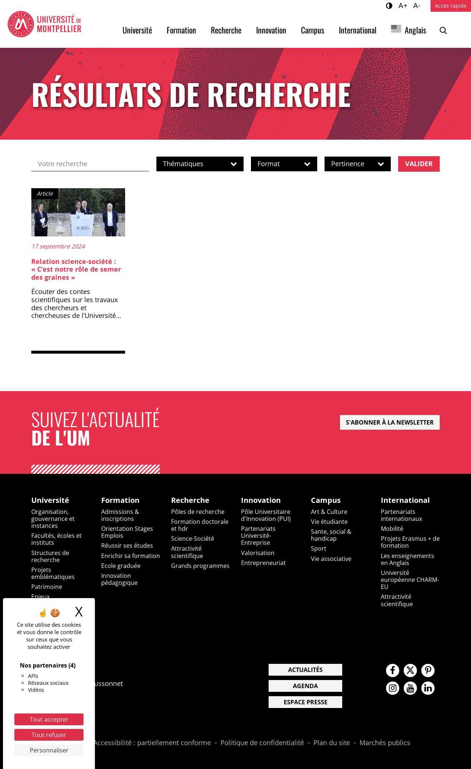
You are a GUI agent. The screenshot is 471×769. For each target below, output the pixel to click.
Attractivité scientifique (187, 551)
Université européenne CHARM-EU (410, 580)
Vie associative (331, 559)
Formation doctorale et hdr (200, 525)
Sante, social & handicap (331, 535)
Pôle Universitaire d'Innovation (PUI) (266, 515)
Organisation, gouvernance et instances (53, 519)
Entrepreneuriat (263, 563)
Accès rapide (451, 5)
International (357, 30)
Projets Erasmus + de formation (410, 542)
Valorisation (258, 553)
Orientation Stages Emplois (127, 532)
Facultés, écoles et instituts (56, 539)
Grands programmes (200, 566)
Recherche (226, 30)
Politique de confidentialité (262, 743)
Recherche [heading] (190, 500)
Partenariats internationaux (401, 515)
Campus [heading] (326, 500)
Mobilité (392, 529)
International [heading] (405, 500)
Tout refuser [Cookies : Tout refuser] (49, 735)
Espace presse (305, 702)
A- (417, 5)
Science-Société (192, 538)
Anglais (415, 30)
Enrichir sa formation (130, 556)
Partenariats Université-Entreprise (258, 536)
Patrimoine (46, 587)
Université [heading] (50, 500)
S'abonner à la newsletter (390, 422)
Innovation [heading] (261, 500)
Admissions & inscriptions (120, 515)
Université (137, 30)
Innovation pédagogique (119, 579)
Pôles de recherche (197, 512)
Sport (318, 548)
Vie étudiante (329, 522)
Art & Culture (329, 512)
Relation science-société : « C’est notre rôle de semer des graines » (76, 269)
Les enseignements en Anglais (407, 559)
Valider (419, 163)
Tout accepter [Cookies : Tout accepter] (49, 719)
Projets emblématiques (53, 573)
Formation (181, 30)
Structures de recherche (50, 556)
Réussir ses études (127, 545)
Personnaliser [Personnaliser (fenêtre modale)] (49, 750)
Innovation (271, 30)
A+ (404, 5)
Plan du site (332, 743)
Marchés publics (385, 743)
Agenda (305, 686)
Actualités (305, 670)
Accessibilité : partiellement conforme (152, 743)
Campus (312, 30)
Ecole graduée (121, 566)
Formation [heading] (120, 500)
